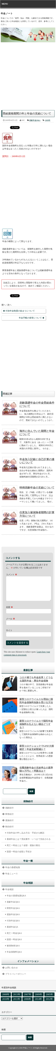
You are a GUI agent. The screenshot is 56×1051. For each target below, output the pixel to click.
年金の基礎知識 (12, 867)
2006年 (27, 999)
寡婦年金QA (12, 927)
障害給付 (9, 814)
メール (10, 619)
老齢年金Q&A (34, 120)
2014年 (38, 999)
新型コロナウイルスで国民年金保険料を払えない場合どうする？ (36, 724)
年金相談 (9, 889)
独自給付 (9, 826)
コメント (11, 575)
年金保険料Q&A (14, 952)
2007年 (27, 994)
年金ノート (7, 13)
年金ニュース (11, 874)
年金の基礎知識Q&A (16, 896)
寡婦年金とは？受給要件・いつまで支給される (29, 839)
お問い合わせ (11, 968)
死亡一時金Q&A (14, 933)
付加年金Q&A (13, 921)
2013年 (16, 994)
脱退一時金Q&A (14, 939)
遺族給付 (9, 820)
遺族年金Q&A (13, 914)
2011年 (16, 999)
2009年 (47, 120)
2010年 (5, 999)
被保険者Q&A (13, 946)
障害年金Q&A (13, 908)
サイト (9, 630)
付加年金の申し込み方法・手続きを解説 (25, 833)
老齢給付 (9, 808)
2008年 (5, 994)
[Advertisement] (28, 78)
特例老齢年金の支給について (36, 487)
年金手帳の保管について (30, 318)
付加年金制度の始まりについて (20, 311)
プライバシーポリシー (15, 974)
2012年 (49, 999)
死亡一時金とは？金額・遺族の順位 (23, 845)
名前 (9, 607)
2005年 (49, 994)
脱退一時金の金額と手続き (19, 852)
